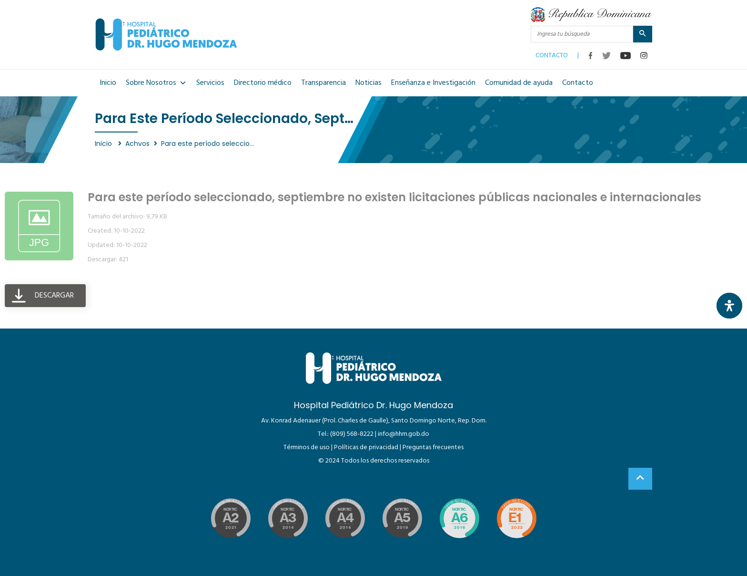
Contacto (577, 83)
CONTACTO (551, 53)
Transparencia (323, 83)
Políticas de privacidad (366, 447)
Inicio (108, 83)
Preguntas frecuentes (433, 447)
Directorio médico (263, 83)
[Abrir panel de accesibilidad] (729, 306)
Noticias (368, 83)
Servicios (210, 83)
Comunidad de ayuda (519, 83)
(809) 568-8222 (352, 434)
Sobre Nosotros (156, 83)
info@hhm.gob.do (403, 434)
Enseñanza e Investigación (433, 83)
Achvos (137, 143)
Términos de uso (306, 447)
